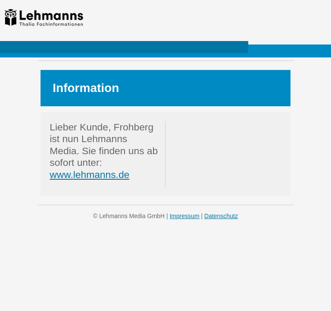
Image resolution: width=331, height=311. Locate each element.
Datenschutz (221, 216)
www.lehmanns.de (89, 174)
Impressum (184, 216)
